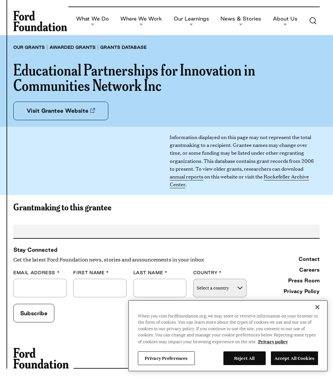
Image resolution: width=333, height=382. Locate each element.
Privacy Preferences (166, 358)
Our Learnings (191, 21)
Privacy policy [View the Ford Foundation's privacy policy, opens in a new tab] (273, 341)
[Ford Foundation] (40, 21)
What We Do (92, 21)
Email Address (36, 272)
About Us (285, 21)
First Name (91, 272)
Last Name (150, 272)
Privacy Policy (302, 291)
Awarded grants (72, 47)
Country (207, 272)
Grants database (123, 47)
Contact (309, 259)
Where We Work (141, 21)
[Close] (317, 307)
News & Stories (240, 21)
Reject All (244, 358)
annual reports (186, 176)
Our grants (29, 47)
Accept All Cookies (294, 358)
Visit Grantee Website (61, 110)
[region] (228, 336)
